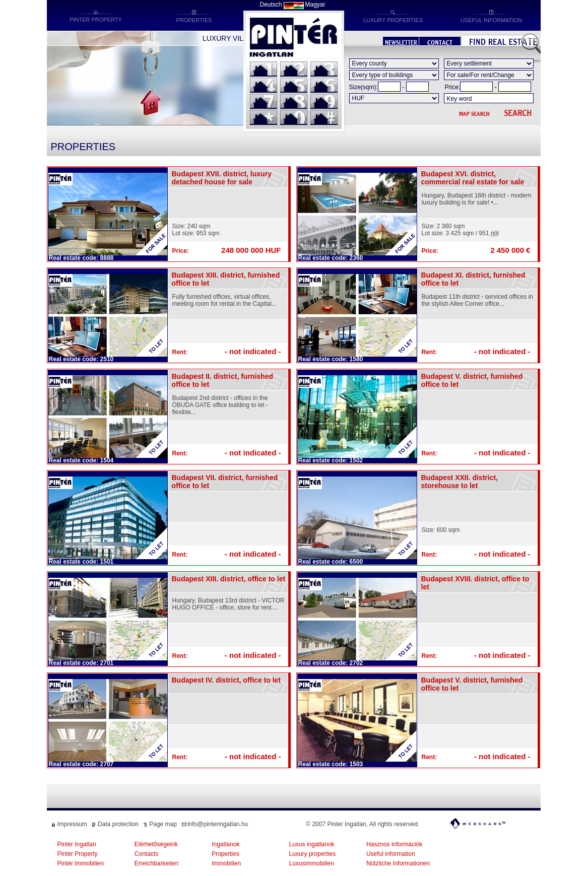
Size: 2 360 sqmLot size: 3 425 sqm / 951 (460, 230)
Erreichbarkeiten (156, 863)
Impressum (72, 824)
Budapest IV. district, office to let (226, 680)
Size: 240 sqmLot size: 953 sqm (196, 230)
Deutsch (270, 4)
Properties (225, 853)
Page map (163, 824)
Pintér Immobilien (80, 863)
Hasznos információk (394, 844)
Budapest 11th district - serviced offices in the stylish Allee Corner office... (477, 300)
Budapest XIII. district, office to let (229, 579)
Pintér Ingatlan (76, 844)
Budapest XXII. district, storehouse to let (459, 482)
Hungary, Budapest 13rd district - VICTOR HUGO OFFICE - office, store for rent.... (228, 604)
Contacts (146, 853)
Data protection (118, 824)
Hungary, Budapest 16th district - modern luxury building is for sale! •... (477, 199)
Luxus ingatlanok (312, 844)
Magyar (315, 4)
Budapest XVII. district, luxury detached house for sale (222, 178)
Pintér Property (77, 853)
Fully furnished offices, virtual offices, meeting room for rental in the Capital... (224, 300)
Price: (453, 87)
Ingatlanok (225, 844)
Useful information (390, 853)
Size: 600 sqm (441, 529)
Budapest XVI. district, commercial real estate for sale (473, 178)
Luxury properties (312, 853)
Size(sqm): (363, 87)
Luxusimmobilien (311, 863)
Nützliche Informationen (398, 863)
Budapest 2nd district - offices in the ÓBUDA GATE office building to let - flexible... (220, 405)
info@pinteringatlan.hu (217, 824)
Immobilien (226, 863)
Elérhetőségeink (156, 844)
